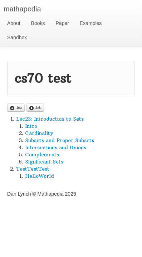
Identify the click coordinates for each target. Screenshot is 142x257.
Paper (62, 23)
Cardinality (39, 133)
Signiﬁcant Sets (44, 161)
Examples (91, 23)
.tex (16, 108)
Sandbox (17, 37)
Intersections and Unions (55, 147)
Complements (42, 154)
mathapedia (22, 9)
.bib (35, 108)
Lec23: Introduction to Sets (50, 119)
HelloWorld (39, 176)
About (13, 23)
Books (38, 23)
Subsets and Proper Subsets (59, 140)
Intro (31, 126)
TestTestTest (32, 169)
